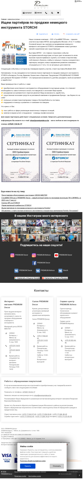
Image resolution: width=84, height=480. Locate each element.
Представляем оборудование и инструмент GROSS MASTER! (24, 195)
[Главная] (41, 8)
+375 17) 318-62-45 (27, 416)
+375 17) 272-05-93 (65, 416)
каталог (27, 13)
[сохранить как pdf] (71, 34)
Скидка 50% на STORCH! (10, 203)
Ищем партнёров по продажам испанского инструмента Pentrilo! (25, 208)
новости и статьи (14, 19)
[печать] (55, 34)
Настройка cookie (34, 476)
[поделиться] (42, 34)
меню (38, 13)
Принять (28, 466)
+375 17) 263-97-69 (29, 414)
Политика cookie (20, 476)
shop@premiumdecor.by (39, 121)
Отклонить (57, 466)
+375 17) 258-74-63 (42, 416)
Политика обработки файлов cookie (33, 461)
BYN (79, 1)
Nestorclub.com (66, 474)
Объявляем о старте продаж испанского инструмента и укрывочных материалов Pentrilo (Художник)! (39, 211)
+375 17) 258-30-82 (44, 414)
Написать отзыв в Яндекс (56, 278)
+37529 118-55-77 (15, 124)
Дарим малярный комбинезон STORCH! (16, 205)
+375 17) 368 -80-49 (60, 414)
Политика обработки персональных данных (30, 472)
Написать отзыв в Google (28, 278)
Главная (3, 19)
